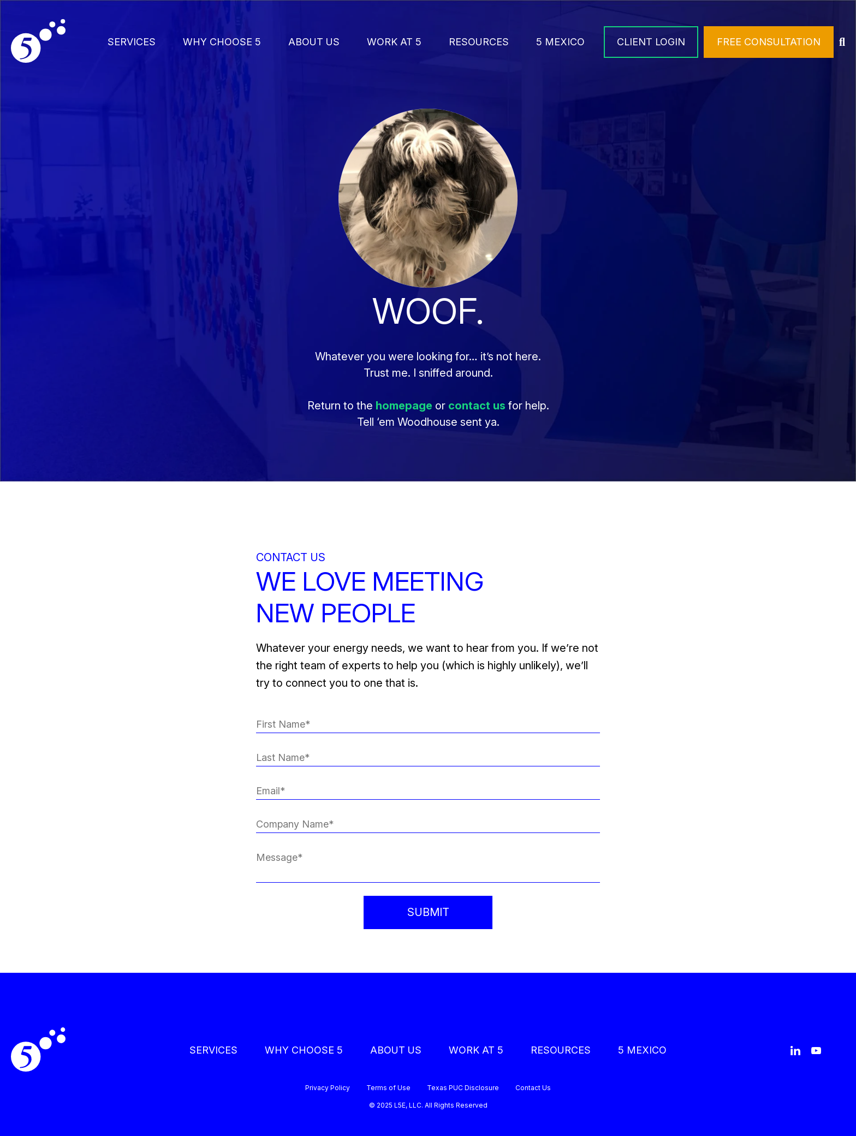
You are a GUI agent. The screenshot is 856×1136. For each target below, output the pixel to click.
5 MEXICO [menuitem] (560, 41)
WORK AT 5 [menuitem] (394, 41)
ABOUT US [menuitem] (314, 41)
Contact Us (533, 1088)
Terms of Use (388, 1088)
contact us (477, 405)
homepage (404, 405)
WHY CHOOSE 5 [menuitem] (222, 41)
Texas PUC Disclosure (463, 1088)
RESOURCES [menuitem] (479, 41)
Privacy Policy (327, 1088)
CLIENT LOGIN (651, 41)
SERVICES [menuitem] (132, 41)
